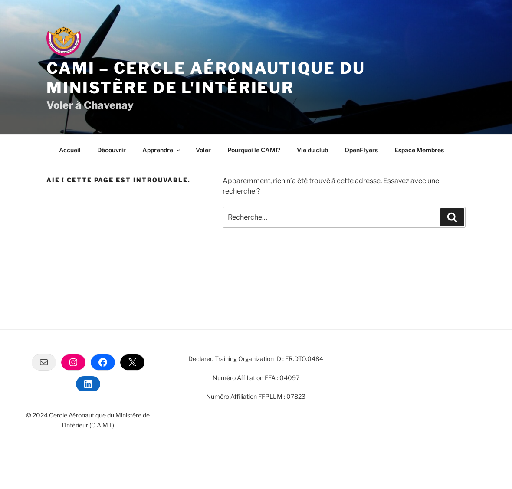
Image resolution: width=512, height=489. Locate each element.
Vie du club (312, 150)
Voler (203, 150)
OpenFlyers (361, 150)
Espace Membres (419, 150)
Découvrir (111, 150)
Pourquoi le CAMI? (253, 150)
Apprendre (161, 150)
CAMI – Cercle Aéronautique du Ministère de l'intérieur (205, 78)
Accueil (70, 150)
